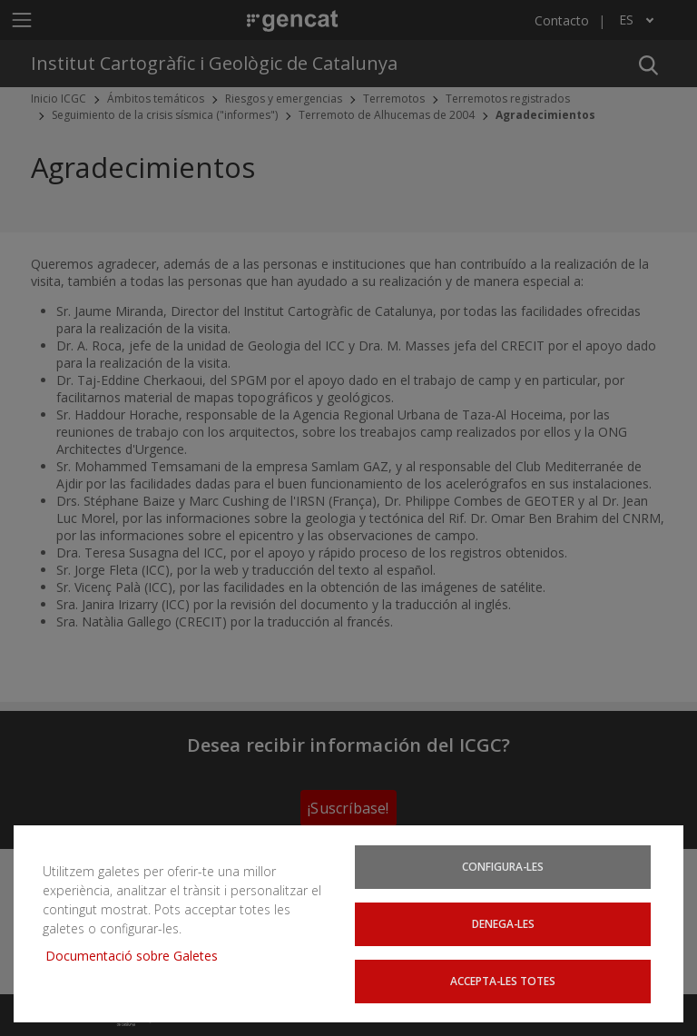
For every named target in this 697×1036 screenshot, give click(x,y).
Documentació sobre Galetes (138, 955)
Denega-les (503, 923)
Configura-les (503, 866)
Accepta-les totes (502, 980)
